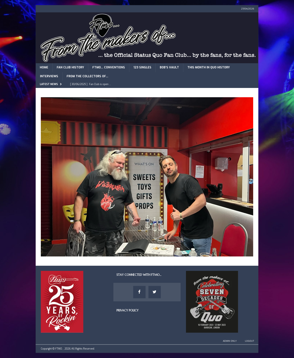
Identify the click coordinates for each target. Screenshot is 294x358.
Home (44, 67)
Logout (249, 341)
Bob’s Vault (169, 67)
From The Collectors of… (87, 76)
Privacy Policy (127, 310)
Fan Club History (70, 67)
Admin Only (230, 341)
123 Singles (142, 67)
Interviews (49, 76)
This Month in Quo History (208, 67)
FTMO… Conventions (108, 67)
